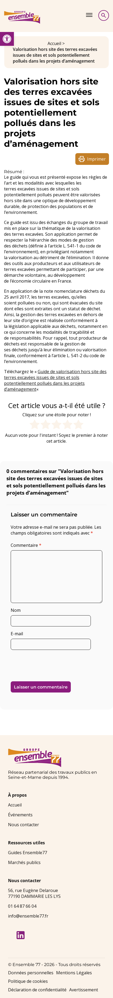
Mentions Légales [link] (74, 973)
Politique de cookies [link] (28, 981)
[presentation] (47, 663)
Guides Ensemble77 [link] (27, 853)
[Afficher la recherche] (103, 15)
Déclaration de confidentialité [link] (37, 990)
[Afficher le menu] (89, 15)
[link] (7, 39)
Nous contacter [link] (23, 825)
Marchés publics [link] (24, 862)
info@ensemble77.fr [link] (28, 916)
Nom (16, 610)
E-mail (17, 634)
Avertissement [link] (83, 990)
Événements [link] (20, 815)
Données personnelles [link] (30, 973)
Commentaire (26, 545)
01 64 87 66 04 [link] (22, 906)
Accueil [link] (54, 43)
